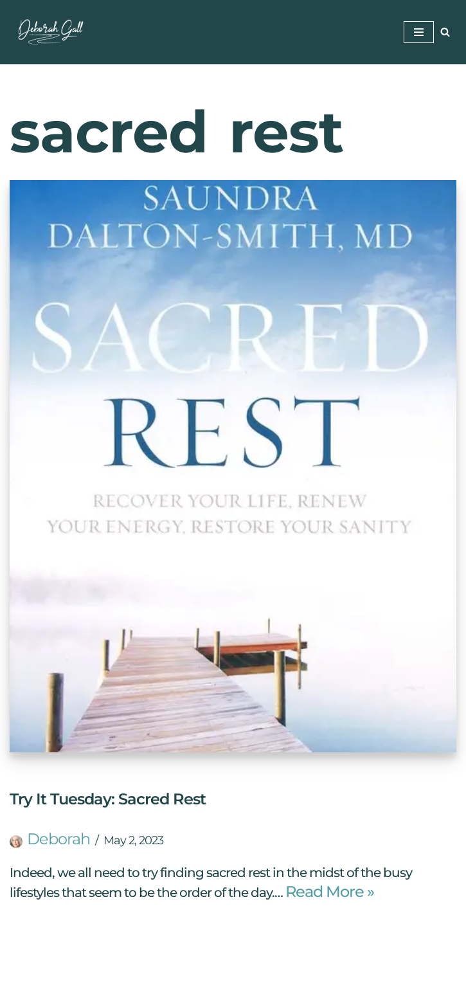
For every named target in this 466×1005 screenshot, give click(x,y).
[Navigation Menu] (419, 32)
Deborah (58, 838)
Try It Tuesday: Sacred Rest (108, 799)
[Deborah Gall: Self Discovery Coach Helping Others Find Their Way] (48, 32)
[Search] (445, 32)
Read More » (329, 891)
